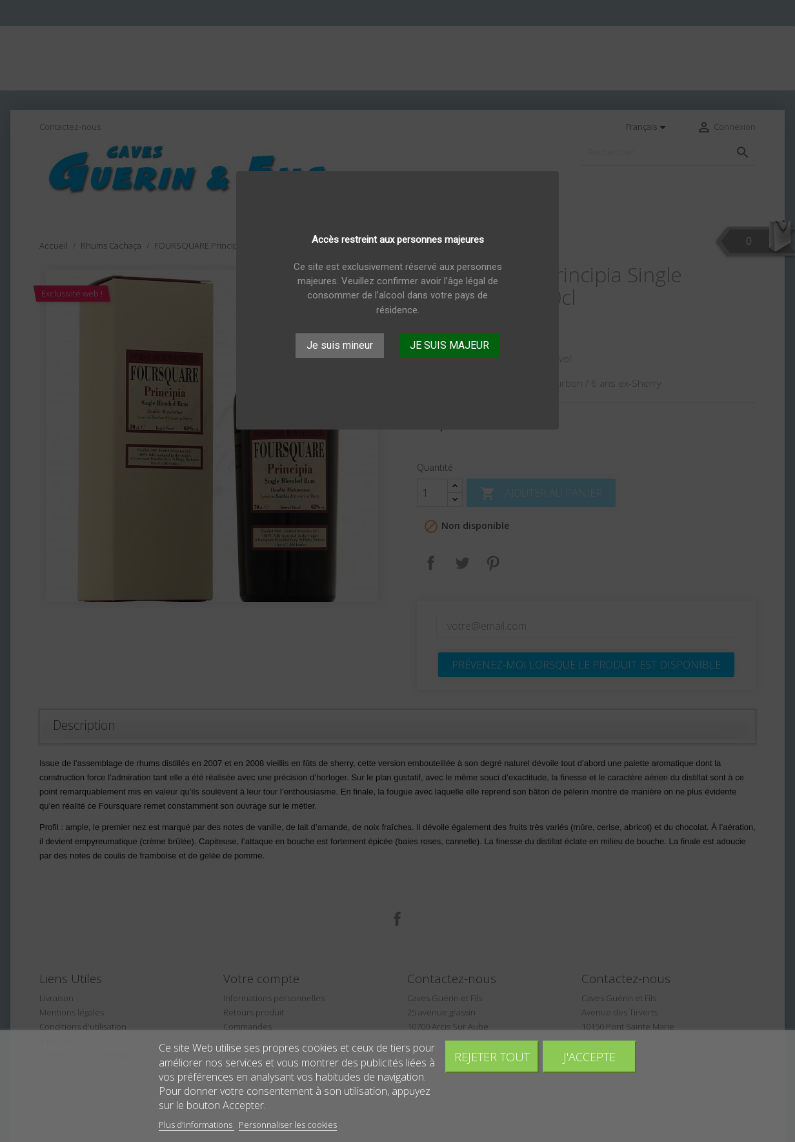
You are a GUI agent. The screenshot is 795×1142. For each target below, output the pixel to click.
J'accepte (589, 1056)
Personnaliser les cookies (288, 1124)
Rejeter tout (492, 1056)
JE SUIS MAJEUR (449, 345)
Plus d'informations (196, 1124)
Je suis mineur (340, 345)
